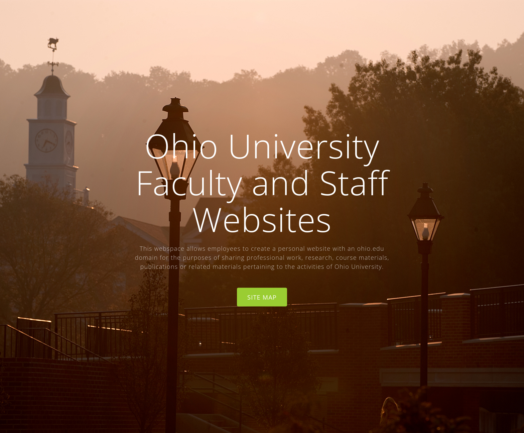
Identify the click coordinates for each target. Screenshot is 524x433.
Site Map (262, 297)
